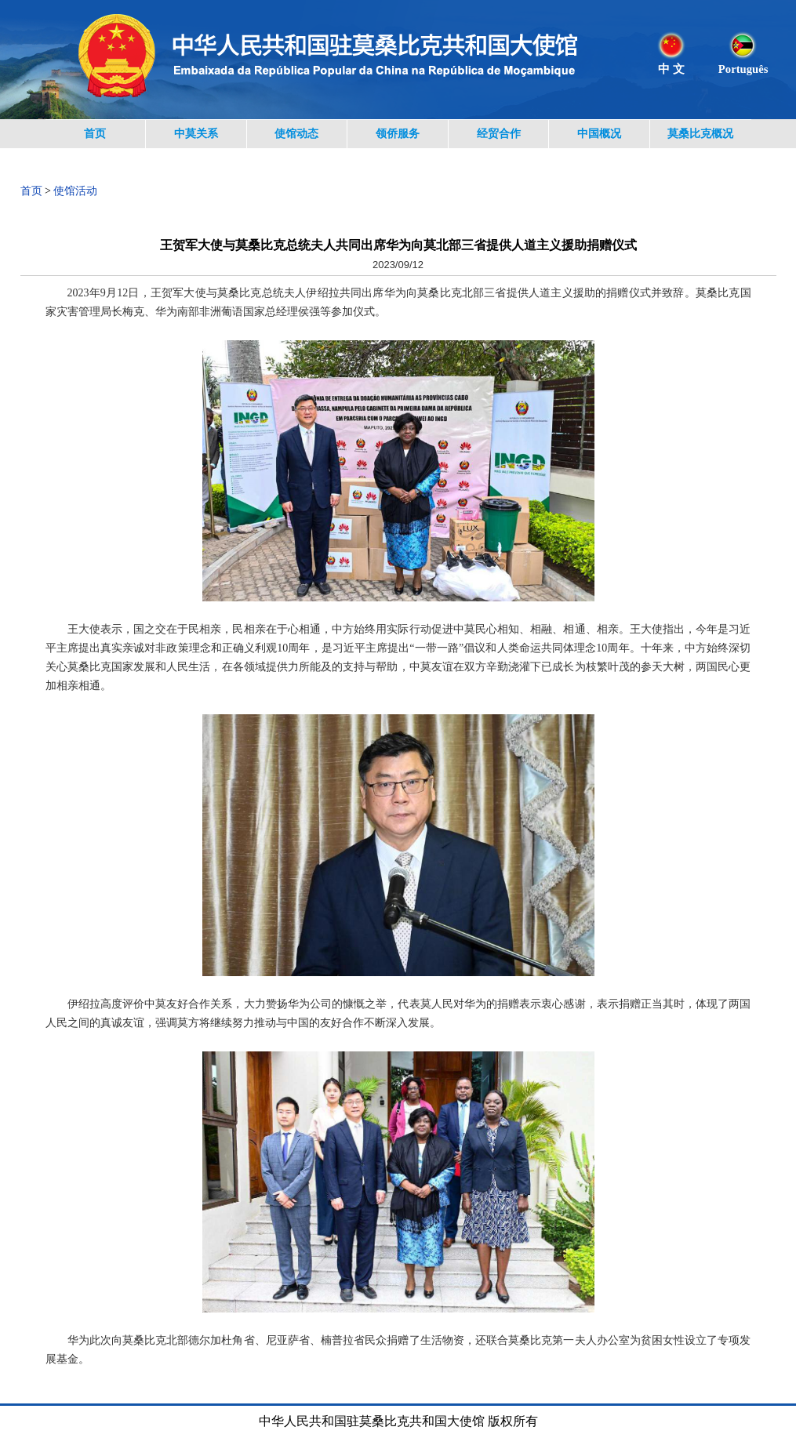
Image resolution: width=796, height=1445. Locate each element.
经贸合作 (499, 134)
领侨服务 (398, 134)
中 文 (671, 69)
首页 (95, 134)
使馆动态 (296, 134)
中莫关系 (196, 134)
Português (743, 69)
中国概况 (599, 134)
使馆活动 (75, 191)
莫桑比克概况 (700, 134)
